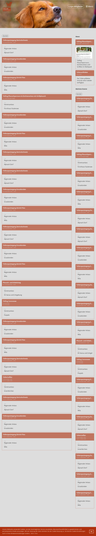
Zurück (5, 36)
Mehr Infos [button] (34, 533)
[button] (37, 47)
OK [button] (91, 531)
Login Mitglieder (75, 6)
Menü (89, 6)
